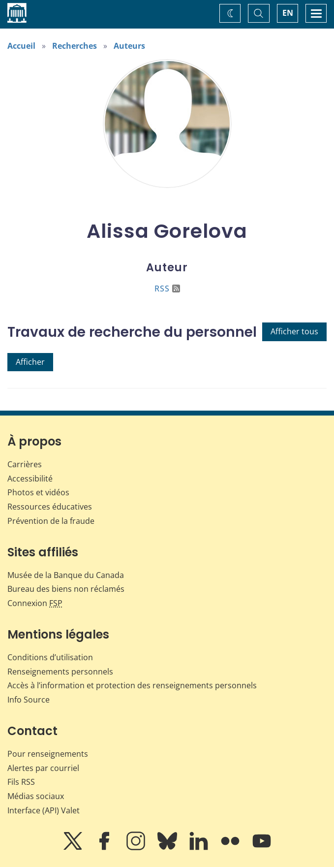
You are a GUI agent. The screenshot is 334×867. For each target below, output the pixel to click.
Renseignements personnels (60, 671)
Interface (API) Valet (43, 810)
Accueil (21, 45)
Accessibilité (30, 478)
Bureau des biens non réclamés (65, 588)
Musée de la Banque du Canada (65, 575)
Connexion (34, 603)
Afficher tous (294, 331)
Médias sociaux (35, 796)
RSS (167, 288)
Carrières (24, 464)
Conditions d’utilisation (50, 657)
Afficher (30, 361)
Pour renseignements (47, 753)
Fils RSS (21, 781)
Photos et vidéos (38, 492)
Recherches (74, 45)
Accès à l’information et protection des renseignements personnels (132, 685)
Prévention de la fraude (50, 520)
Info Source (28, 699)
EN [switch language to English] (287, 12)
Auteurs (129, 45)
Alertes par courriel (43, 768)
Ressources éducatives (49, 506)
